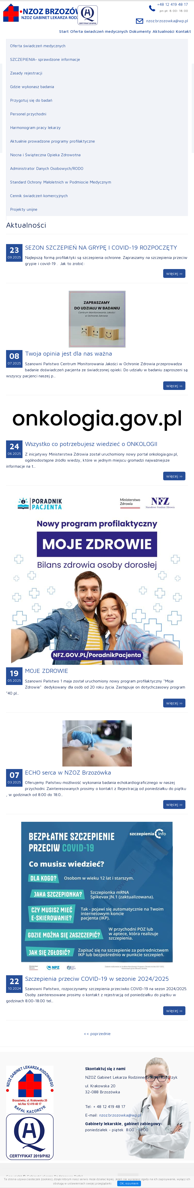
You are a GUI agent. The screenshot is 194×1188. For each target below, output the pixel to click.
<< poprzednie (97, 1033)
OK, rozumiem (129, 1183)
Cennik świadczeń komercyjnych (39, 195)
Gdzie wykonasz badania (32, 86)
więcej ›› (174, 273)
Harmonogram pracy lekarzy (35, 127)
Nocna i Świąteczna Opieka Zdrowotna (45, 154)
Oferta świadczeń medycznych (99, 32)
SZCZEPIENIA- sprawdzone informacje (45, 59)
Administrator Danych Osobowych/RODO (46, 168)
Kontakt (183, 32)
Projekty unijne (23, 209)
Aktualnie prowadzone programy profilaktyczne (52, 141)
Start (64, 32)
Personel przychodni (28, 114)
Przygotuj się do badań (31, 100)
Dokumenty (140, 32)
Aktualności (163, 32)
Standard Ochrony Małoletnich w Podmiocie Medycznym (60, 182)
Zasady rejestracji (26, 73)
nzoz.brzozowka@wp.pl (167, 21)
